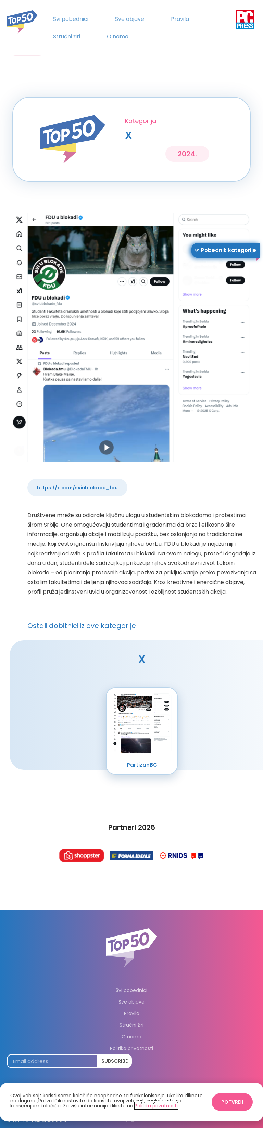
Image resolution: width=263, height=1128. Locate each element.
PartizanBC (142, 764)
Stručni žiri (66, 36)
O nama (117, 36)
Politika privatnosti (131, 1048)
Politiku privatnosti (156, 1105)
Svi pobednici (70, 19)
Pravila (180, 19)
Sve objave (129, 19)
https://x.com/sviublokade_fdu (77, 487)
